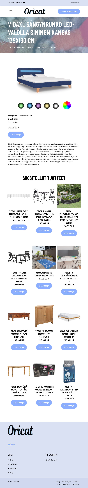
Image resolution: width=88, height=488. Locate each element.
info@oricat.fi (74, 3)
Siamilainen (13, 464)
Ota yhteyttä (66, 482)
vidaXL (29, 116)
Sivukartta (75, 484)
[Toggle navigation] (11, 11)
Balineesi (13, 468)
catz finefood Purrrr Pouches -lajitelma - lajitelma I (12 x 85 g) (44, 389)
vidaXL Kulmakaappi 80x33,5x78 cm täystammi (44, 334)
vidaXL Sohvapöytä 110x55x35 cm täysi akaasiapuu (19, 334)
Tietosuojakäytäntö (63, 484)
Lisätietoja (16, 135)
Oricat (12, 460)
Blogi (11, 472)
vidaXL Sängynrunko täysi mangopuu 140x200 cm (69, 334)
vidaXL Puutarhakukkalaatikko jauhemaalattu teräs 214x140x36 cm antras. (69, 217)
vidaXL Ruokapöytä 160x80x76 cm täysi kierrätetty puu (18, 389)
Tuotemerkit (22, 116)
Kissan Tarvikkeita (69, 11)
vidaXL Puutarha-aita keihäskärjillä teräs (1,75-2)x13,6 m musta (19, 214)
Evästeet (76, 482)
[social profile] (24, 3)
